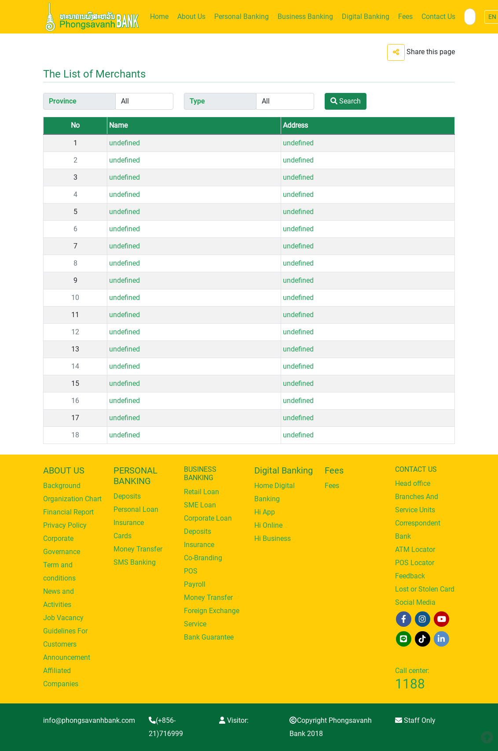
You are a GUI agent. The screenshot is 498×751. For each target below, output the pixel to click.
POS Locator (414, 563)
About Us (191, 16)
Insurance (129, 522)
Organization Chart (72, 499)
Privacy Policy (65, 525)
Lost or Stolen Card (424, 589)
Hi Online (268, 525)
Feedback (410, 576)
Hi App (264, 512)
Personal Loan (136, 509)
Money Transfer (138, 549)
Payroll (194, 584)
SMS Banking (135, 562)
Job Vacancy (63, 618)
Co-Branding (203, 558)
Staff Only (415, 720)
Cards (123, 536)
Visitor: (234, 720)
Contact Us (438, 16)
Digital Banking (365, 16)
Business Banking (305, 16)
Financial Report (68, 512)
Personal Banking (241, 16)
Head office (412, 483)
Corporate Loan (208, 518)
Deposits (127, 496)
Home (159, 16)
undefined (124, 143)
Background (62, 485)
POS (191, 571)
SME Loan (200, 505)
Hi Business (272, 538)
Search (345, 101)
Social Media (415, 602)
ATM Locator (415, 549)
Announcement (66, 657)
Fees (405, 16)
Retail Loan (201, 492)
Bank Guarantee (209, 637)
